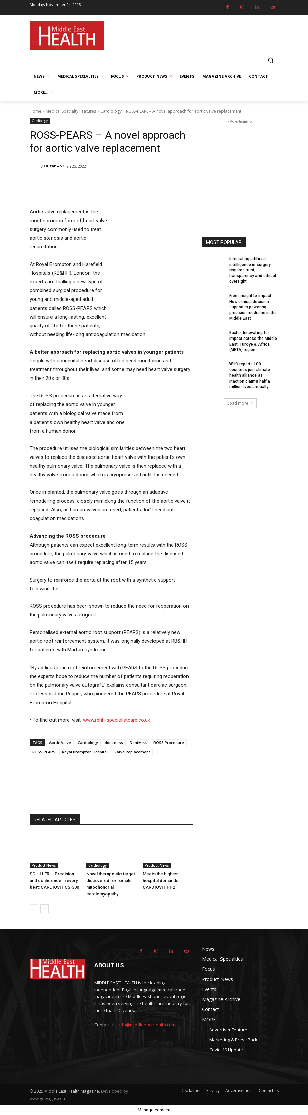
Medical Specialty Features (71, 111)
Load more (240, 403)
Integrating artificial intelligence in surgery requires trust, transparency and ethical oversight (252, 270)
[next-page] (44, 908)
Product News (44, 865)
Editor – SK (54, 165)
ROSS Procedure (168, 742)
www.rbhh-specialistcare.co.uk (116, 720)
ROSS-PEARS (43, 751)
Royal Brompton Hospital (85, 751)
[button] (271, 60)
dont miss (114, 742)
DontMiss (138, 742)
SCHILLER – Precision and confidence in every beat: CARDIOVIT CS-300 (54, 880)
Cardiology (111, 111)
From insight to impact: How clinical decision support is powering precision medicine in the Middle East (253, 307)
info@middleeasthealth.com (146, 1025)
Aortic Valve (60, 742)
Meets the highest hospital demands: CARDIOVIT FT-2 (161, 880)
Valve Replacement (132, 751)
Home (35, 111)
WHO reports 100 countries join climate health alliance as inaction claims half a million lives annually (249, 375)
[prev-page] (34, 908)
